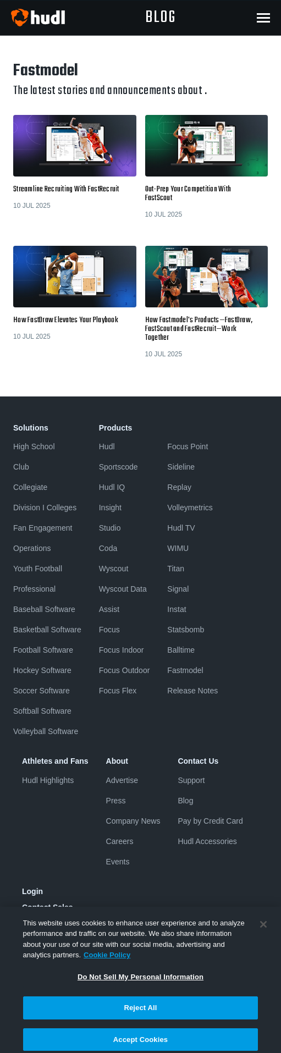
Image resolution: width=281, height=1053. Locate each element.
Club (21, 466)
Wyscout (114, 568)
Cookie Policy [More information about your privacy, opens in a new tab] (107, 963)
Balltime (181, 650)
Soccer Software (41, 690)
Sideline (181, 466)
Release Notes (192, 690)
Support (191, 780)
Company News (133, 821)
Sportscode (118, 466)
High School (34, 446)
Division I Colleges (44, 507)
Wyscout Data (123, 589)
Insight (110, 507)
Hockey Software (42, 670)
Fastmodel (185, 670)
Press (116, 800)
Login (32, 891)
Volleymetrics (189, 507)
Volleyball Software (45, 731)
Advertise (122, 780)
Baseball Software (44, 609)
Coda (108, 548)
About (117, 761)
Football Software (43, 650)
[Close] (263, 932)
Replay (179, 487)
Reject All (140, 1016)
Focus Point (187, 446)
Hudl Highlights (48, 780)
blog (160, 17)
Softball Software (42, 711)
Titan (175, 568)
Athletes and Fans (55, 761)
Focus (109, 629)
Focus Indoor (121, 650)
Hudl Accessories (207, 841)
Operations (32, 548)
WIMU (178, 548)
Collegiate (30, 487)
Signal (178, 589)
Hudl (107, 446)
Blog (185, 800)
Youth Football (37, 568)
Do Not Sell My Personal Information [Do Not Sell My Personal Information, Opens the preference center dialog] (140, 985)
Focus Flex (117, 690)
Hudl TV (181, 527)
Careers (120, 841)
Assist (109, 609)
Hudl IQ (112, 487)
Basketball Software (47, 629)
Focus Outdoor (124, 670)
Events (118, 861)
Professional (34, 589)
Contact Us (198, 761)
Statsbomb (185, 629)
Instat (176, 609)
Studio (110, 527)
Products (116, 427)
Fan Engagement (42, 527)
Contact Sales (47, 907)
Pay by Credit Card (210, 821)
